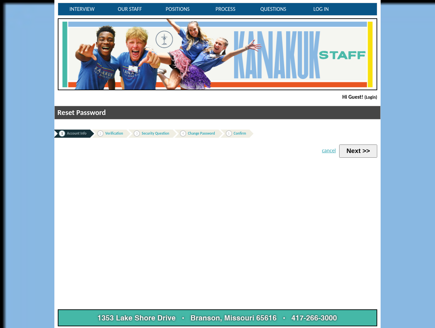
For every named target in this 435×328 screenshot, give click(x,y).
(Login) (370, 97)
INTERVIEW (82, 9)
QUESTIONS (273, 9)
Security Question (151, 133)
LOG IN (321, 9)
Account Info (73, 133)
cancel (329, 150)
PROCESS (225, 9)
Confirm (236, 133)
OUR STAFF (130, 9)
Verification (110, 133)
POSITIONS (178, 9)
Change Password (197, 133)
